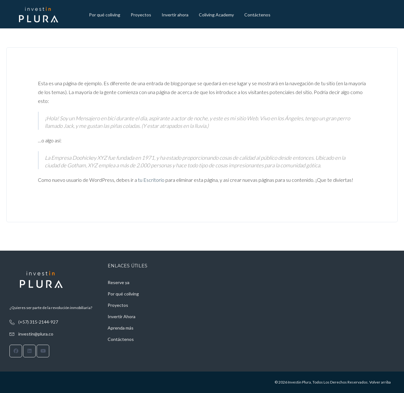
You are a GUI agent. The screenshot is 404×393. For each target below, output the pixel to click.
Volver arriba (380, 382)
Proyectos (141, 14)
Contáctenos (257, 14)
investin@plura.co (35, 333)
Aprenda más (121, 327)
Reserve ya (118, 282)
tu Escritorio (151, 180)
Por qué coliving (104, 14)
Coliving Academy (216, 14)
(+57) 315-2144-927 (38, 322)
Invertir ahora (175, 14)
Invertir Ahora (121, 316)
